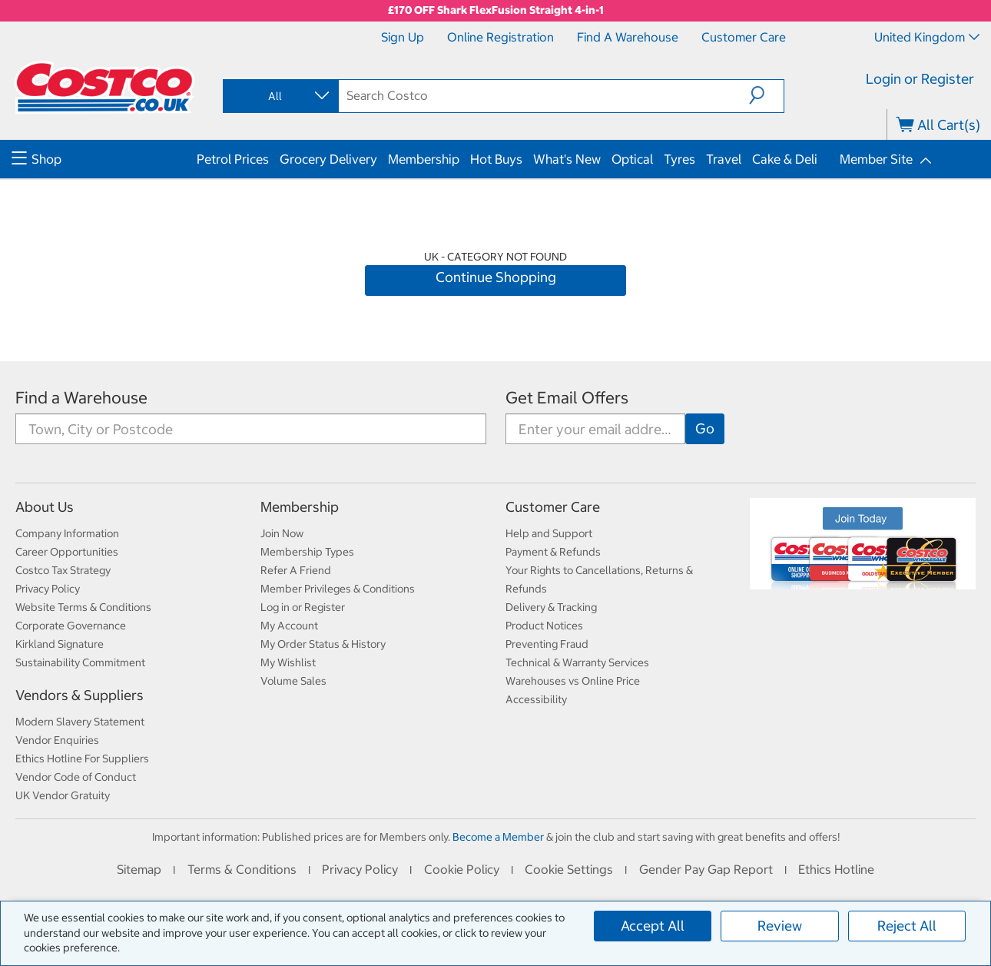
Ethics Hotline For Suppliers (82, 758)
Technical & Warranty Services (577, 662)
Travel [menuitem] (723, 159)
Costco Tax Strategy (63, 570)
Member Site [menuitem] (876, 159)
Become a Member (498, 837)
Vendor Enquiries (57, 740)
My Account (289, 625)
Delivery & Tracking (551, 607)
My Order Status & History (323, 644)
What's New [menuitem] (567, 159)
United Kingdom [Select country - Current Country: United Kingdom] (926, 37)
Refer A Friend (295, 570)
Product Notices (544, 625)
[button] (766, 95)
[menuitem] (102, 159)
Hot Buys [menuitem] (496, 159)
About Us (44, 507)
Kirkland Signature (59, 644)
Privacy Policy (47, 589)
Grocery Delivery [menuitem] (328, 159)
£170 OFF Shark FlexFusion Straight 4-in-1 (496, 10)
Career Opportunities (66, 552)
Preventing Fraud (546, 644)
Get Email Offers (566, 397)
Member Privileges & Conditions (337, 589)
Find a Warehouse (627, 37)
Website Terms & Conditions (83, 607)
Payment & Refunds (553, 552)
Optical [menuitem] (632, 159)
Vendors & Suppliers (79, 695)
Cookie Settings (569, 869)
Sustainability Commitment (80, 662)
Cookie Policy (461, 869)
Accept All (652, 925)
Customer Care (743, 37)
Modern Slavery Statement (79, 722)
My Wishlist (288, 662)
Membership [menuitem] (423, 159)
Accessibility (536, 699)
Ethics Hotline (836, 869)
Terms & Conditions (242, 869)
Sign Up (402, 37)
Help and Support (548, 533)
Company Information (67, 533)
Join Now (281, 533)
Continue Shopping (496, 277)
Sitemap (139, 869)
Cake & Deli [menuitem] (784, 159)
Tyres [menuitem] (679, 159)
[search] (544, 95)
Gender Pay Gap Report (706, 869)
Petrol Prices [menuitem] (233, 159)
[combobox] (280, 96)
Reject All (906, 925)
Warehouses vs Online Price (572, 681)
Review (779, 925)
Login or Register (920, 79)
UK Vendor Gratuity (62, 795)
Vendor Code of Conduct (75, 777)
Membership (299, 507)
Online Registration (500, 37)
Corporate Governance (70, 625)
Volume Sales (293, 681)
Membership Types (307, 552)
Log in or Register (302, 607)
